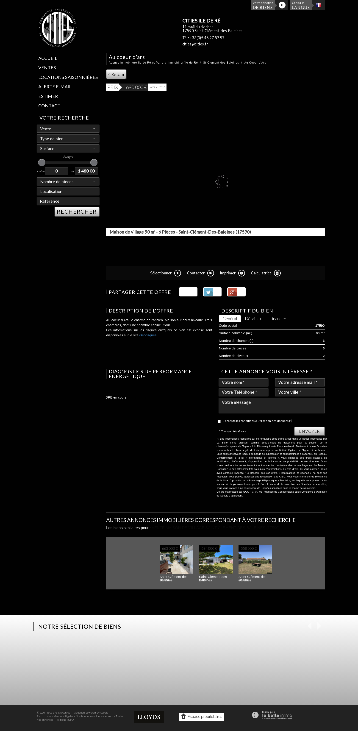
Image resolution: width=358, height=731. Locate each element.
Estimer (48, 96)
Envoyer (309, 431)
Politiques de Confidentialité (278, 491)
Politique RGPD (65, 719)
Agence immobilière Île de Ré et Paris (136, 62)
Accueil (47, 58)
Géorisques (148, 335)
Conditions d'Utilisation (314, 491)
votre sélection (263, 5)
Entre (41, 171)
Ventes (47, 67)
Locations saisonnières (68, 77)
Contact (49, 105)
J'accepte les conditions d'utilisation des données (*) (257, 421)
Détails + (253, 318)
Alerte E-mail (55, 86)
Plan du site (44, 716)
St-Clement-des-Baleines (221, 62)
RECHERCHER (77, 211)
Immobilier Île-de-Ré (183, 62)
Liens (99, 716)
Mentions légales (63, 716)
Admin (109, 716)
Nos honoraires (85, 716)
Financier (277, 318)
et (72, 171)
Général (229, 318)
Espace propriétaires (201, 716)
